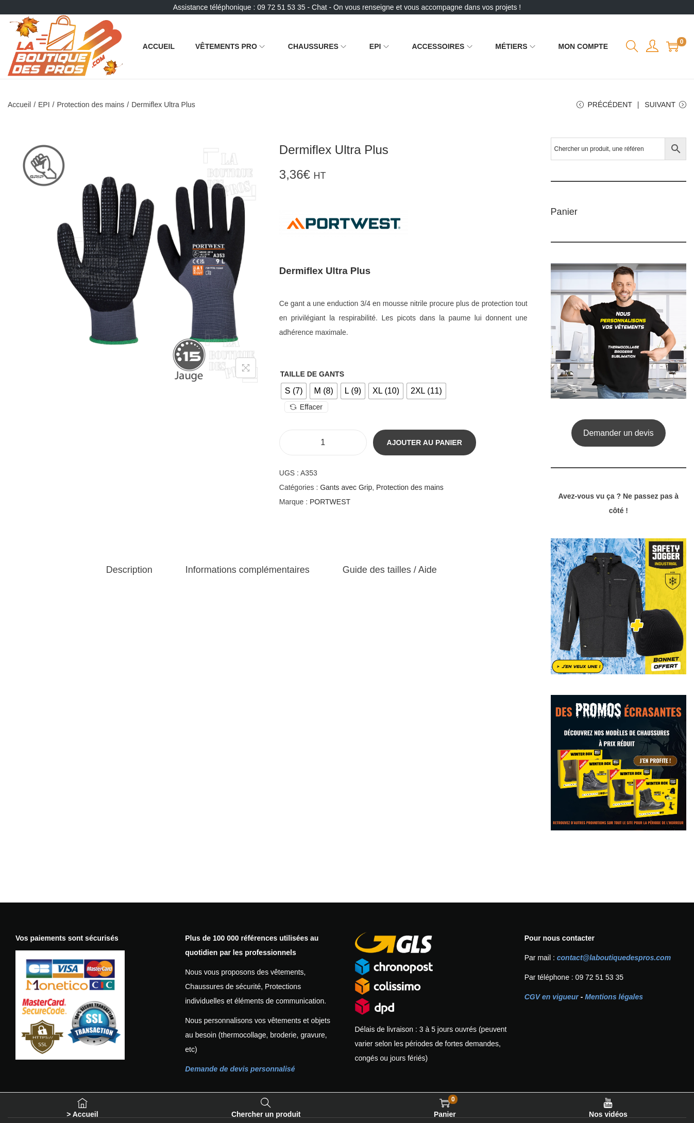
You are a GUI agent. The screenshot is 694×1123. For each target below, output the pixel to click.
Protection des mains (91, 104)
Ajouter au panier (424, 442)
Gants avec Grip (346, 487)
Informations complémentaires (247, 570)
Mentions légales (614, 997)
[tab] (129, 570)
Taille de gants (312, 374)
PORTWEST (330, 502)
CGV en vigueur (551, 997)
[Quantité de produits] (323, 442)
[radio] (294, 391)
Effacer (306, 407)
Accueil (19, 104)
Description (129, 570)
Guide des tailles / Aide (390, 570)
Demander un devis (618, 433)
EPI (44, 104)
